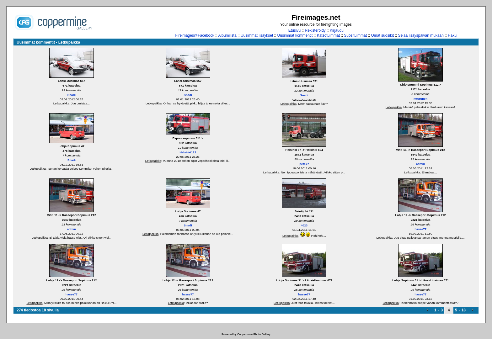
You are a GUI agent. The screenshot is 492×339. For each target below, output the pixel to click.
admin (420, 164)
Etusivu (294, 30)
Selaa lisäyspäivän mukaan (420, 35)
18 (464, 310)
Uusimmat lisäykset (257, 35)
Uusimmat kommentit (295, 35)
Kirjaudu (337, 30)
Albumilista (227, 35)
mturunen (420, 98)
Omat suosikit (382, 35)
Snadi (71, 95)
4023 (304, 225)
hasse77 (420, 229)
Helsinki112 (187, 152)
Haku (452, 35)
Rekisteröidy (315, 30)
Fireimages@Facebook (194, 35)
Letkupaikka (61, 103)
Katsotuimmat (328, 35)
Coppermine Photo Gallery (253, 334)
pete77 (304, 164)
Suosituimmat (355, 35)
